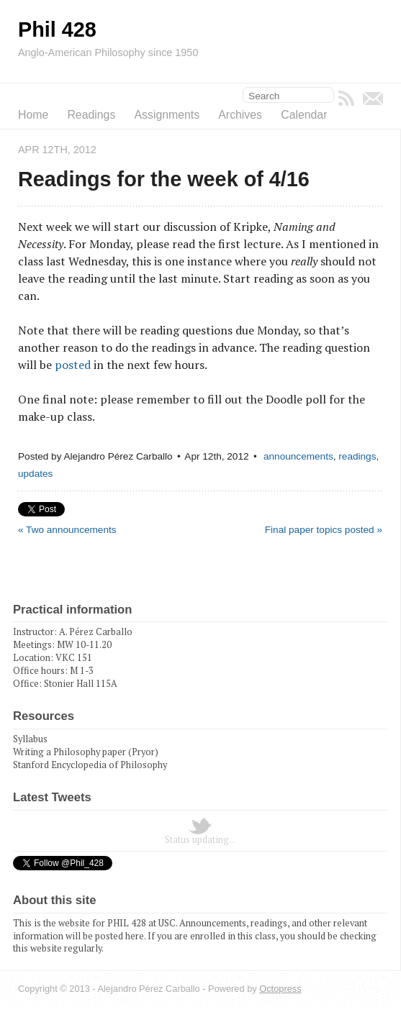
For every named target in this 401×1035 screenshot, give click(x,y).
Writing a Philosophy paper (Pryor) (85, 752)
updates (35, 473)
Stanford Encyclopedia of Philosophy (90, 765)
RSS (346, 98)
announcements (298, 456)
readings (357, 456)
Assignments (167, 115)
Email (373, 98)
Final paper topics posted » (323, 529)
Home (33, 115)
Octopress (280, 988)
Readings (91, 115)
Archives (240, 115)
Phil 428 (57, 29)
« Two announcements (67, 529)
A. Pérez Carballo (95, 632)
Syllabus (30, 739)
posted (73, 365)
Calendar (304, 115)
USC (167, 923)
